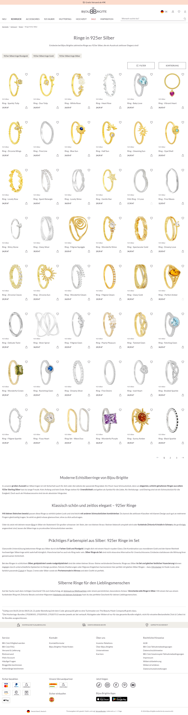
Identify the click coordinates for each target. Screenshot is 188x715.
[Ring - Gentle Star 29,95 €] (109, 187)
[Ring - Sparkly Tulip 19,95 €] (16, 91)
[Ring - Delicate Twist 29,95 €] (16, 331)
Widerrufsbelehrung (152, 661)
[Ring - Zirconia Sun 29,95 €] (47, 283)
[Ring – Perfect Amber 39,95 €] (172, 283)
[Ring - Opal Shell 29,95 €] (172, 139)
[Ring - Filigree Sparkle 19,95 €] (16, 427)
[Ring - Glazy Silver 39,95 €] (47, 235)
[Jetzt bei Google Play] (119, 699)
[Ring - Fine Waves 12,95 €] (172, 187)
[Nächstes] (183, 458)
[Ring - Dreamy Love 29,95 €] (172, 235)
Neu (4, 19)
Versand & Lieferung (11, 650)
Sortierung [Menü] (172, 65)
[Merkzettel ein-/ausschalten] (26, 74)
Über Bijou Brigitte (104, 646)
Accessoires (32, 19)
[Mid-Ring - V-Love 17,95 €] (141, 187)
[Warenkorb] (185, 11)
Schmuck (16, 19)
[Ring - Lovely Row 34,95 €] (16, 187)
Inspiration (106, 19)
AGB (145, 643)
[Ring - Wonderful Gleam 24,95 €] (78, 283)
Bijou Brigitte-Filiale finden (61, 646)
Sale (93, 19)
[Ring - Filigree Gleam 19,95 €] (109, 283)
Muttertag (65, 19)
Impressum (148, 657)
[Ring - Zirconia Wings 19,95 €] (16, 139)
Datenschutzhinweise (153, 650)
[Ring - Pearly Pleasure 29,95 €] (109, 331)
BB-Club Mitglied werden (13, 643)
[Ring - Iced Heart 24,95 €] (141, 379)
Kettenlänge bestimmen (13, 668)
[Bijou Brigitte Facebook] (116, 685)
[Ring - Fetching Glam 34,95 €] (172, 331)
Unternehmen (102, 650)
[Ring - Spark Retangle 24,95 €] (47, 187)
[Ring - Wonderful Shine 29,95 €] (109, 235)
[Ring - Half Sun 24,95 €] (109, 139)
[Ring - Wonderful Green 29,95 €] (16, 379)
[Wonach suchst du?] (153, 18)
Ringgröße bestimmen (12, 665)
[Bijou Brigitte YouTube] (133, 685)
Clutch (21, 570)
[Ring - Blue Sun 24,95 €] (78, 139)
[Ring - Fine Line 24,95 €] (47, 139)
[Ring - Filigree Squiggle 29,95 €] (78, 235)
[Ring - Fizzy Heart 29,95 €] (47, 427)
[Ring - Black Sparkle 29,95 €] (172, 427)
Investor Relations (104, 643)
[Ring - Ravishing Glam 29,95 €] (47, 379)
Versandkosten (101, 711)
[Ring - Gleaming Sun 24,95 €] (141, 139)
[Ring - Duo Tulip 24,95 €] (47, 91)
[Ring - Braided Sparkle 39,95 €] (172, 379)
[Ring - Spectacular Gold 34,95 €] (141, 235)
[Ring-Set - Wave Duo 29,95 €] (78, 427)
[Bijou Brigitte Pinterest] (124, 685)
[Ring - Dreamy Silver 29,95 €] (78, 379)
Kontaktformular (56, 643)
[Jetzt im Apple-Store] (103, 699)
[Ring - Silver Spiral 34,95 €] (47, 331)
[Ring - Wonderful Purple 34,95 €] (109, 427)
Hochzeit (81, 19)
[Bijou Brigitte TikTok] (99, 685)
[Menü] (141, 65)
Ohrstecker (156, 567)
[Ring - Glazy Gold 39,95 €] (141, 283)
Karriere (100, 654)
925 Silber (49, 19)
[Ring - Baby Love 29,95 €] (141, 91)
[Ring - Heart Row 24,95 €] (109, 91)
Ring (33, 524)
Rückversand (8, 654)
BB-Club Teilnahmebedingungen (157, 646)
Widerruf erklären (151, 665)
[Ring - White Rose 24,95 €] (78, 91)
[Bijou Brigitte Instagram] (107, 685)
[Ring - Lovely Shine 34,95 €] (78, 187)
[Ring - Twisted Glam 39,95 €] (141, 331)
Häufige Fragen (9, 661)
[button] (173, 11)
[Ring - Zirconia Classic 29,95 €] (16, 283)
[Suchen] (185, 19)
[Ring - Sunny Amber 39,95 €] (141, 427)
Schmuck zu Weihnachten (75, 591)
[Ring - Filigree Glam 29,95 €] (78, 331)
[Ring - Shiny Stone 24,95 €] (16, 235)
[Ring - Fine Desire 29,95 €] (109, 379)
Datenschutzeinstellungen (155, 669)
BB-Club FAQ (8, 646)
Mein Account (8, 657)
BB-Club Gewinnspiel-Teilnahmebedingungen (163, 654)
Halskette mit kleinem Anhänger (67, 594)
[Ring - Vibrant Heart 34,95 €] (172, 91)
